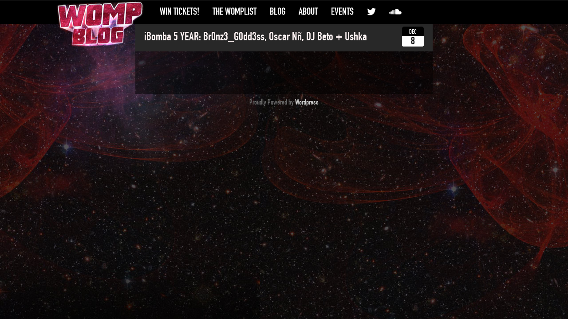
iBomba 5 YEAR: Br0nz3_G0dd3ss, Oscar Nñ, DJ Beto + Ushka (255, 37)
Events (342, 11)
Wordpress (307, 102)
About (308, 11)
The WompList (234, 11)
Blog (277, 11)
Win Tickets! (179, 11)
